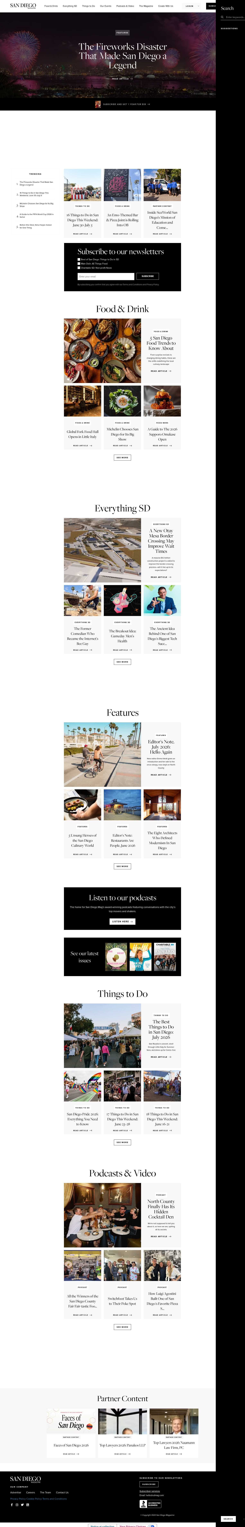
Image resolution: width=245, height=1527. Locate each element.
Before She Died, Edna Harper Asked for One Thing (36, 226)
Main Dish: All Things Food (92, 264)
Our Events (105, 6)
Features (122, 32)
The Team (45, 1492)
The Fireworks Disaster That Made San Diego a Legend (36, 183)
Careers (30, 1492)
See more (122, 457)
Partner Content (122, 1398)
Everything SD (70, 6)
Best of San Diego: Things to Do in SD (98, 259)
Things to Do (88, 6)
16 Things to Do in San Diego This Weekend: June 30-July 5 (34, 194)
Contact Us (62, 1492)
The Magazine (146, 6)
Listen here (120, 921)
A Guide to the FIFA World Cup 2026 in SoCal (37, 215)
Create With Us (165, 6)
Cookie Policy (34, 1499)
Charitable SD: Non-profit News (94, 268)
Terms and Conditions (54, 1499)
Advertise (15, 1492)
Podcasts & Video (125, 6)
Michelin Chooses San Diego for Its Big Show (36, 205)
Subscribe (215, 6)
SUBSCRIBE (151, 276)
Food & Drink (51, 6)
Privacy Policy (18, 1499)
